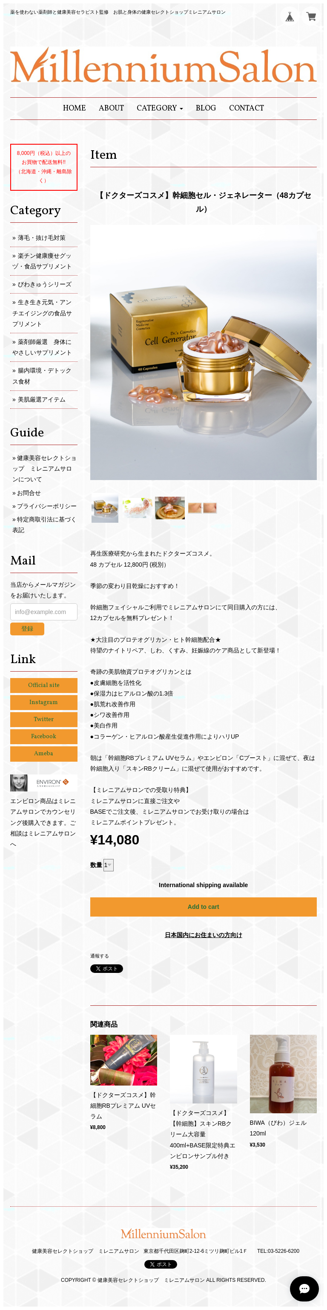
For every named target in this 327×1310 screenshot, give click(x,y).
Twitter (44, 720)
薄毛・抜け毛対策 (42, 237)
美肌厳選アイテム (42, 399)
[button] (159, 108)
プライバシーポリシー (47, 506)
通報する (99, 955)
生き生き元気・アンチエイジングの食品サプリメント (42, 313)
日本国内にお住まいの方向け (203, 935)
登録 (27, 628)
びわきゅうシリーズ (45, 284)
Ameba (43, 754)
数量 (96, 865)
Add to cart (203, 906)
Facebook (43, 737)
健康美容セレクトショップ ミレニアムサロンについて (44, 468)
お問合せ (29, 492)
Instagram (43, 703)
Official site (44, 685)
